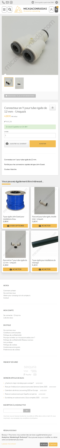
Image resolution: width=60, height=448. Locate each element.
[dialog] (30, 440)
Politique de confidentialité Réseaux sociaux (18, 340)
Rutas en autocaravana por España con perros (21, 394)
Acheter (42, 144)
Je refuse (43, 444)
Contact (6, 298)
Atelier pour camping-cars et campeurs (16, 295)
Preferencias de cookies (11, 350)
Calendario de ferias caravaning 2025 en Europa (21, 390)
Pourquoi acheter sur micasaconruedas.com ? (19, 338)
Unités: (6, 132)
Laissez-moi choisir (9, 444)
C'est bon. (53, 444)
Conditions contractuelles (12, 333)
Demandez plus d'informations (20, 96)
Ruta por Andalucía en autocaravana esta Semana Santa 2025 (26, 387)
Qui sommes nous (9, 293)
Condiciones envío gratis (11, 347)
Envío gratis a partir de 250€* (42, 2)
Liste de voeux (8, 318)
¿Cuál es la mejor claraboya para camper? (19, 383)
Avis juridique (7, 342)
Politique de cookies (10, 345)
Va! (27, 411)
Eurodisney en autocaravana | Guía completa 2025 (22, 398)
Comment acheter (9, 291)
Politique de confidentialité (12, 335)
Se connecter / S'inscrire (11, 315)
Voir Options (15, 226)
